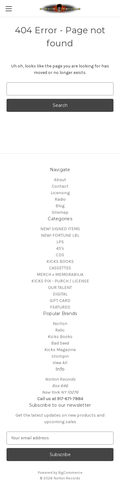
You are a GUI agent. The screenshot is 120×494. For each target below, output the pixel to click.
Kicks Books (60, 336)
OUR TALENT (60, 287)
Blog (60, 205)
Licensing (60, 192)
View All (60, 362)
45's (60, 248)
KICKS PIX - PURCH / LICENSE (60, 281)
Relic (60, 330)
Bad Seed (60, 343)
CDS (60, 255)
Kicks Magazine (60, 349)
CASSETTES (60, 268)
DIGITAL (60, 294)
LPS (60, 242)
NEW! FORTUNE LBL (60, 235)
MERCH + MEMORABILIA (60, 274)
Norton (60, 323)
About (60, 179)
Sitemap (60, 212)
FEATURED (60, 307)
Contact (60, 186)
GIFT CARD (60, 300)
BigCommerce (70, 472)
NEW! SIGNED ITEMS (60, 228)
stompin (60, 356)
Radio (60, 199)
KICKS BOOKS (60, 261)
